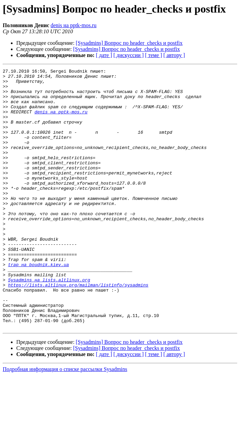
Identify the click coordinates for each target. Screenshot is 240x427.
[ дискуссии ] (128, 55)
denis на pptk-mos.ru (73, 25)
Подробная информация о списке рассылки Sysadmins (65, 421)
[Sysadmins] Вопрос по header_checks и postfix (129, 43)
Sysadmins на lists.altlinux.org (49, 322)
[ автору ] (174, 55)
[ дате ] (104, 55)
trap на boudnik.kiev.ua (38, 304)
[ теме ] (153, 55)
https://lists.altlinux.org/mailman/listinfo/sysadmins (78, 329)
